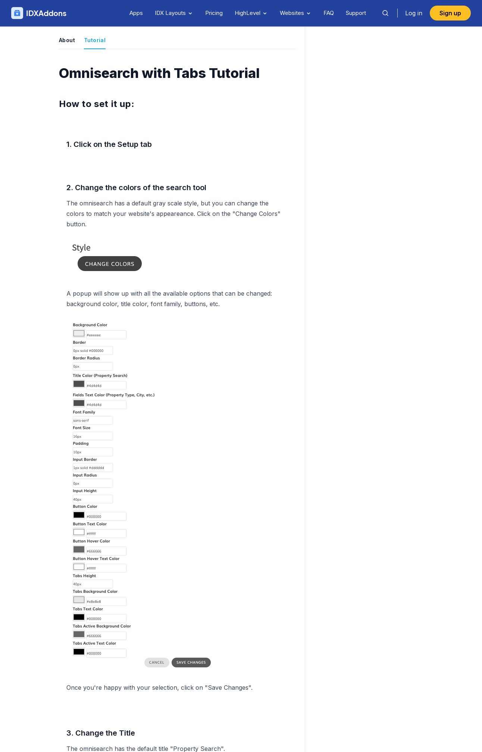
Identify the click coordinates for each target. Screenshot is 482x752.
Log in (413, 13)
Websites (296, 12)
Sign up (450, 13)
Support (356, 12)
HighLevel (251, 12)
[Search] (385, 13)
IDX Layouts (174, 12)
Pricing (214, 12)
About (67, 40)
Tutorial (95, 40)
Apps (136, 12)
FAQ (328, 12)
